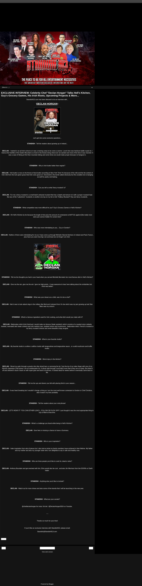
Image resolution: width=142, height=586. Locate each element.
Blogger (51, 584)
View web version (47, 552)
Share (3, 539)
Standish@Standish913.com (47, 531)
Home (47, 548)
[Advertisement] (47, 17)
